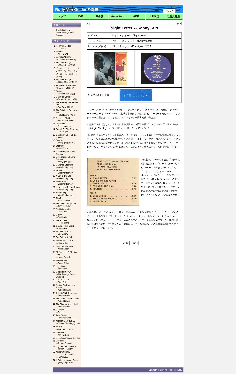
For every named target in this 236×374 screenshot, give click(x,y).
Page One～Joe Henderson (63, 125)
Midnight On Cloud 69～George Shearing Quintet (68, 322)
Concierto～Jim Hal (60, 311)
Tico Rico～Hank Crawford (63, 199)
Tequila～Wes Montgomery (64, 171)
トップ (62, 16)
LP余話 (99, 16)
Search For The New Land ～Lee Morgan (67, 130)
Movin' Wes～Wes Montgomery (64, 182)
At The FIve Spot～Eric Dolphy (63, 232)
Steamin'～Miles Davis (62, 147)
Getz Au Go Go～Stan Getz (62, 281)
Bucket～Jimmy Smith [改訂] (65, 92)
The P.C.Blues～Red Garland (62, 221)
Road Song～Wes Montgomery (64, 193)
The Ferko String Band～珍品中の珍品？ (66, 205)
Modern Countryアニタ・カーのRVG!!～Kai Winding (65, 354)
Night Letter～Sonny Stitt (62, 267)
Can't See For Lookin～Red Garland (65, 227)
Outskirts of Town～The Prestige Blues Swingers (65, 32)
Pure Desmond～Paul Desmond (63, 316)
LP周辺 (154, 16)
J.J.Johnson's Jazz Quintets (68, 338)
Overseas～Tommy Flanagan (64, 342)
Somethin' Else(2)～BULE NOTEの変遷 (65, 63)
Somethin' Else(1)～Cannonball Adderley (66, 58)
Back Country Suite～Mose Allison (64, 247)
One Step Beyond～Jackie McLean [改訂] (66, 98)
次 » (179, 23)
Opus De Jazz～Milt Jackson (62, 333)
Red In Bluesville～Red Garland (63, 210)
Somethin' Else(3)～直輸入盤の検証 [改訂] (66, 81)
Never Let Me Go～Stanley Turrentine (65, 119)
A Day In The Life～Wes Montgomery (64, 177)
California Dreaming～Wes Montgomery (64, 166)
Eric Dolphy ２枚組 (64, 237)
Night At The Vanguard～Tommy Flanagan (66, 347)
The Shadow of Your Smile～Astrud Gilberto (67, 305)
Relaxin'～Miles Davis (62, 52)
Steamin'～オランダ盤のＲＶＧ (66, 141)
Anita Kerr (117, 16)
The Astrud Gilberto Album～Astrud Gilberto (67, 300)
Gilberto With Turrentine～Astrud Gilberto (66, 294)
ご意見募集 (173, 16)
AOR (136, 16)
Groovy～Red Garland (62, 216)
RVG (80, 16)
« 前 (89, 23)
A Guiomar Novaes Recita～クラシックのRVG (67, 361)
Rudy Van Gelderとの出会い (63, 47)
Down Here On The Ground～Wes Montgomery (68, 188)
